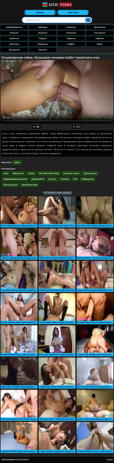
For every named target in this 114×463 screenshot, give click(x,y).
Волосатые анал (29, 185)
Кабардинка (87, 179)
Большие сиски (71, 173)
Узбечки (100, 38)
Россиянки (99, 33)
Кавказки (42, 27)
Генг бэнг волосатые (49, 173)
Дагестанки (99, 27)
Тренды (40, 12)
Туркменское (90, 173)
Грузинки (42, 33)
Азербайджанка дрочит (15, 179)
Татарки (43, 38)
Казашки (71, 38)
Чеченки (14, 33)
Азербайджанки (14, 27)
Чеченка (65, 179)
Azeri (57, 4)
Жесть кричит (10, 185)
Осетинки (71, 33)
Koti (75, 179)
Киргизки (14, 44)
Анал (5, 173)
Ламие (31, 173)
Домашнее (14, 50)
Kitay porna (18, 173)
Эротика (43, 50)
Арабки (71, 44)
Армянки (71, 27)
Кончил (52, 179)
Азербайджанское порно (15, 460)
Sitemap (109, 460)
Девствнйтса (37, 179)
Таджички (43, 44)
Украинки (14, 38)
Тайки (100, 44)
